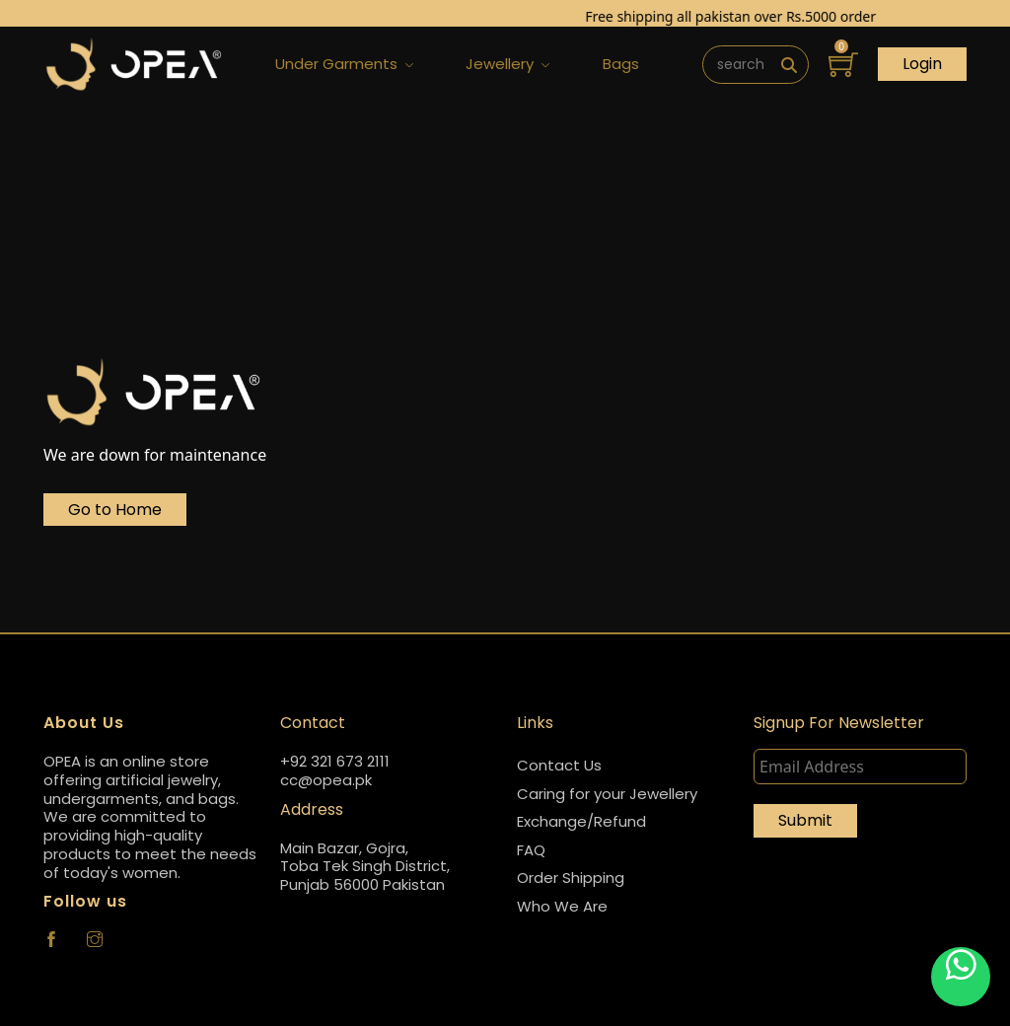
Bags (621, 63)
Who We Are (562, 906)
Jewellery (507, 63)
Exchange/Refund (581, 821)
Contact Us (559, 765)
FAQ (531, 850)
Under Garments (344, 63)
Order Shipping (570, 877)
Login (922, 63)
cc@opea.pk (326, 780)
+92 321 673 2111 (335, 762)
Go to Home (115, 509)
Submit (805, 820)
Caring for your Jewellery (607, 793)
